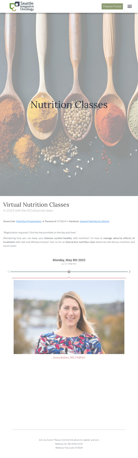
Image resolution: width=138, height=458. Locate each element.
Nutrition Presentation (29, 221)
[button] (129, 6)
